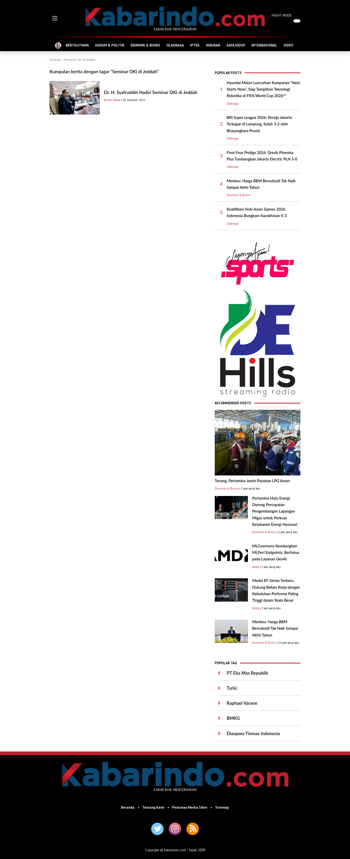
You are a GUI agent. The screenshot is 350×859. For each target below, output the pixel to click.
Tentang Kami (153, 807)
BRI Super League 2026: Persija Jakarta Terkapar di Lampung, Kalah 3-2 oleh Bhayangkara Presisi (259, 124)
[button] (55, 18)
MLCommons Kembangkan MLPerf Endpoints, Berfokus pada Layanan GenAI (275, 552)
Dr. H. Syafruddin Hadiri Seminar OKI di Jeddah (150, 92)
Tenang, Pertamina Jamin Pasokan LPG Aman (252, 481)
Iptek (255, 567)
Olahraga (232, 103)
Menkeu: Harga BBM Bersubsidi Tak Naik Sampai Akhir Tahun (275, 628)
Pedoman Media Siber (189, 807)
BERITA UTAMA (77, 45)
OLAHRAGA (175, 45)
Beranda (55, 60)
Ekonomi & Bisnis (239, 195)
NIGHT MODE (282, 15)
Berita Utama (112, 100)
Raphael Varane (242, 703)
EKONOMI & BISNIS (145, 45)
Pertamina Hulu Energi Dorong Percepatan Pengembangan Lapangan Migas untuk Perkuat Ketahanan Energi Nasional (274, 511)
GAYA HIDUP (235, 45)
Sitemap (222, 807)
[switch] (296, 21)
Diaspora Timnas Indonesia (253, 733)
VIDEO (288, 45)
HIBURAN (213, 45)
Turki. (232, 688)
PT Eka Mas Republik (247, 673)
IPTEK (194, 45)
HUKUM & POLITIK (109, 45)
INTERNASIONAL (264, 45)
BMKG (233, 718)
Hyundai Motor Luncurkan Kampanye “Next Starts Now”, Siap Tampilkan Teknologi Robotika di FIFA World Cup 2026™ (263, 89)
